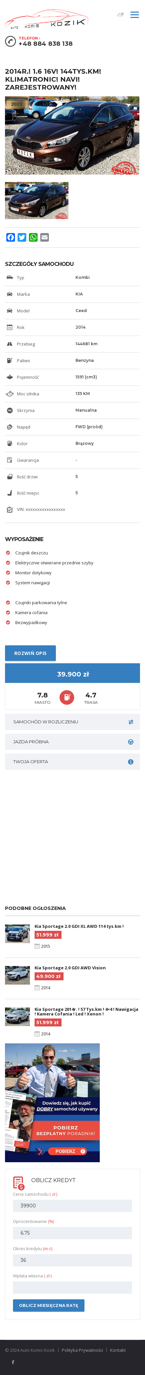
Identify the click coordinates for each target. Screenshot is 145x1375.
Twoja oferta (73, 762)
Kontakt (118, 1350)
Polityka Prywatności (82, 1350)
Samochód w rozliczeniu (73, 722)
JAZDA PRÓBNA (73, 742)
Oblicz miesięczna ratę (48, 1305)
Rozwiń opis (30, 653)
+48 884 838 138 (46, 43)
